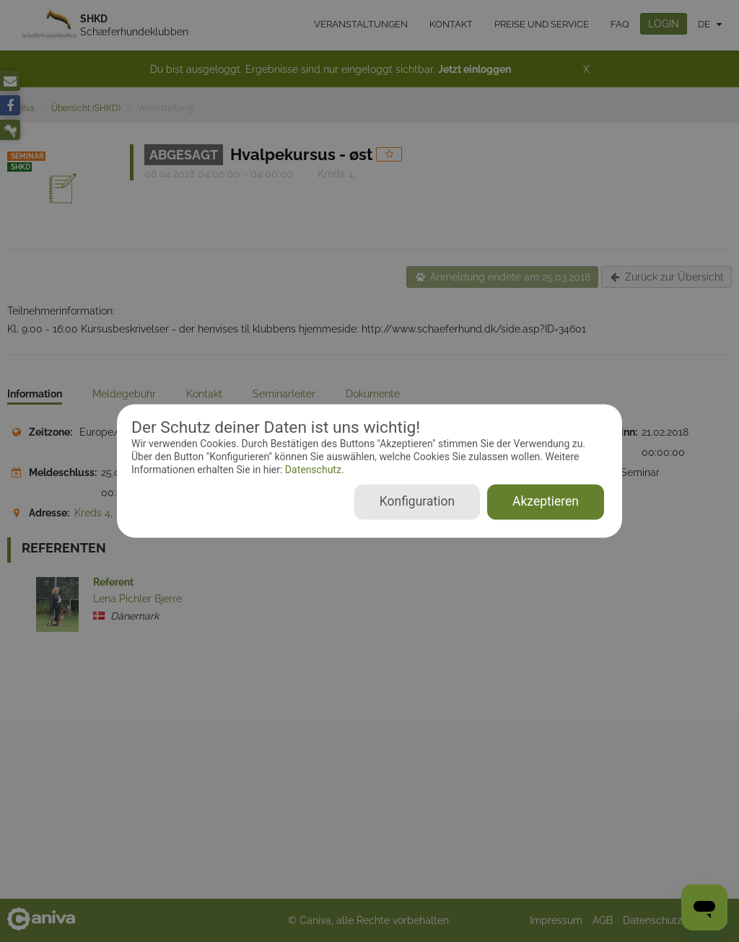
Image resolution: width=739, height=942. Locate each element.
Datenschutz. (313, 469)
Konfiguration (417, 502)
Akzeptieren (545, 502)
